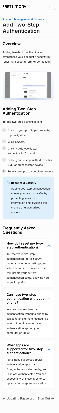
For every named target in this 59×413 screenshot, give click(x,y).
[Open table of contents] (52, 6)
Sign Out (46, 398)
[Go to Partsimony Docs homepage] (14, 6)
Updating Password (18, 398)
